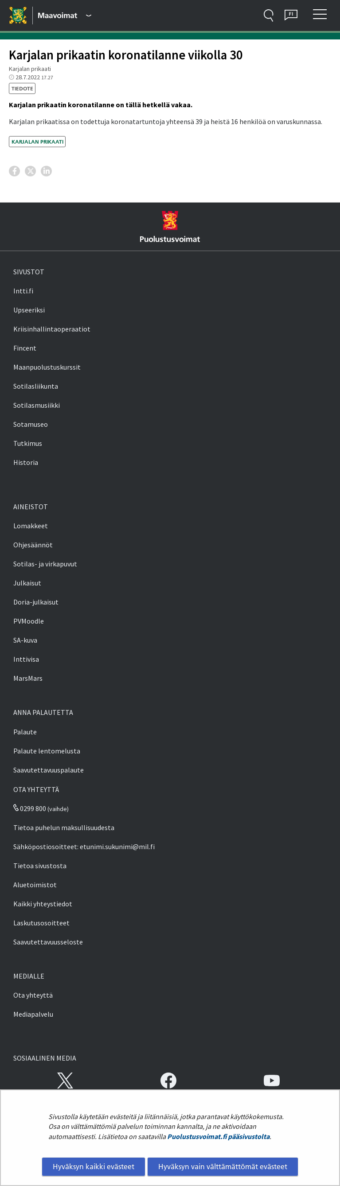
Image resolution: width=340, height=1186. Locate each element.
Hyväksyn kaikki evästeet (93, 1166)
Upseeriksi (29, 309)
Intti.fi (23, 290)
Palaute (25, 731)
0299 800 (29, 808)
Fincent (24, 347)
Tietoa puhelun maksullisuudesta (63, 827)
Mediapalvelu (33, 1014)
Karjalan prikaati (37, 141)
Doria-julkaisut (36, 601)
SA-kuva (25, 640)
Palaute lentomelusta (46, 750)
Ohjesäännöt (33, 544)
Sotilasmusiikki (36, 405)
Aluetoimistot (35, 884)
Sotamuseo (30, 424)
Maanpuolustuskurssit (47, 367)
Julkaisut (27, 582)
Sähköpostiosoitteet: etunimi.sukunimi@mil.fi (84, 846)
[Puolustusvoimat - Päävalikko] (64, 15)
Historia (25, 462)
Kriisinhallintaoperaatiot (51, 328)
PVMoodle (28, 620)
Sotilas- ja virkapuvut (45, 563)
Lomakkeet (30, 525)
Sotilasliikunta (35, 386)
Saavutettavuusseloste (48, 941)
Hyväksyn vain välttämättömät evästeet (222, 1166)
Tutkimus (27, 443)
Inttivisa (26, 659)
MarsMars (28, 678)
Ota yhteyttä (33, 995)
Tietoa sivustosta (39, 865)
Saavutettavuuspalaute (48, 769)
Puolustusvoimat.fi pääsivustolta (218, 1136)
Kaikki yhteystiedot (42, 903)
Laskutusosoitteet (41, 922)
